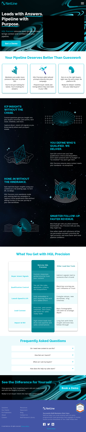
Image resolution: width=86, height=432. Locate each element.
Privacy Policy (25, 426)
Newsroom (24, 410)
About (4, 415)
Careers (4, 417)
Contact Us (24, 415)
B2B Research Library (27, 417)
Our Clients (5, 410)
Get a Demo (11, 43)
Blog (21, 412)
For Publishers (6, 412)
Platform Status (51, 428)
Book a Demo (70, 388)
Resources (23, 407)
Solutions (5, 407)
